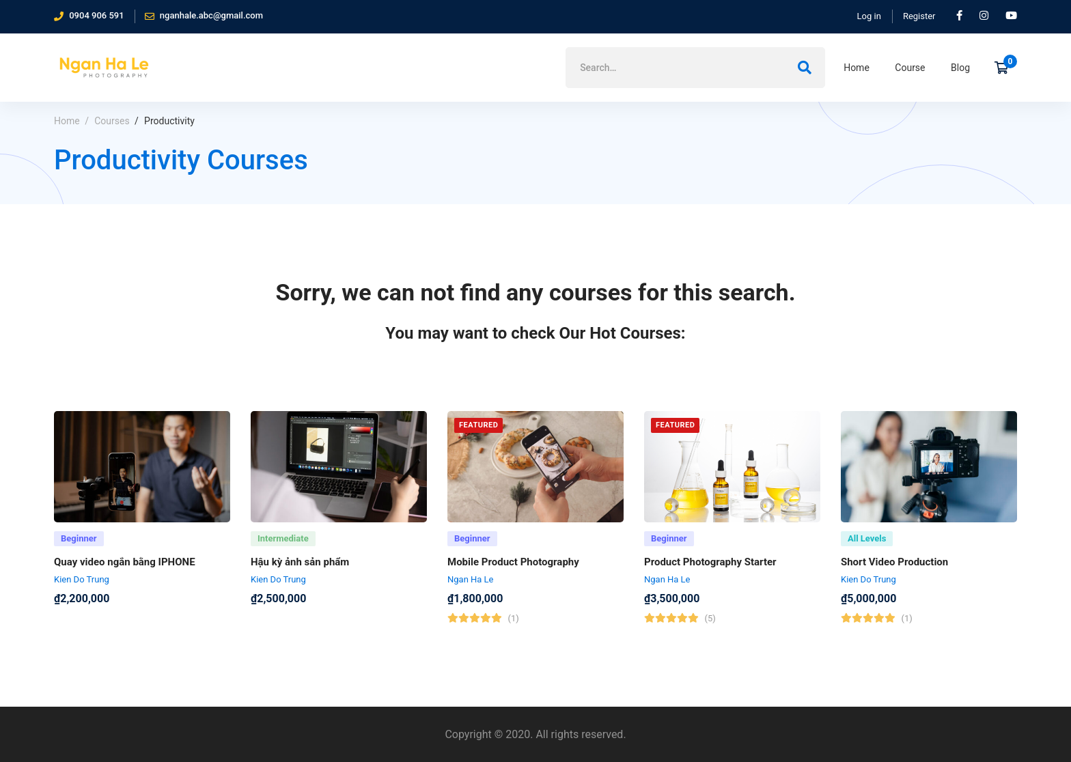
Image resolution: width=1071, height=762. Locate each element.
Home (67, 120)
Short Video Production (894, 566)
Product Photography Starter (710, 566)
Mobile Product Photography (513, 566)
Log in (869, 16)
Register (919, 16)
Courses (111, 120)
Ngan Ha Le (470, 583)
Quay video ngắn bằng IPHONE (124, 566)
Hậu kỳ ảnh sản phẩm (300, 566)
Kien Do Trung (81, 583)
